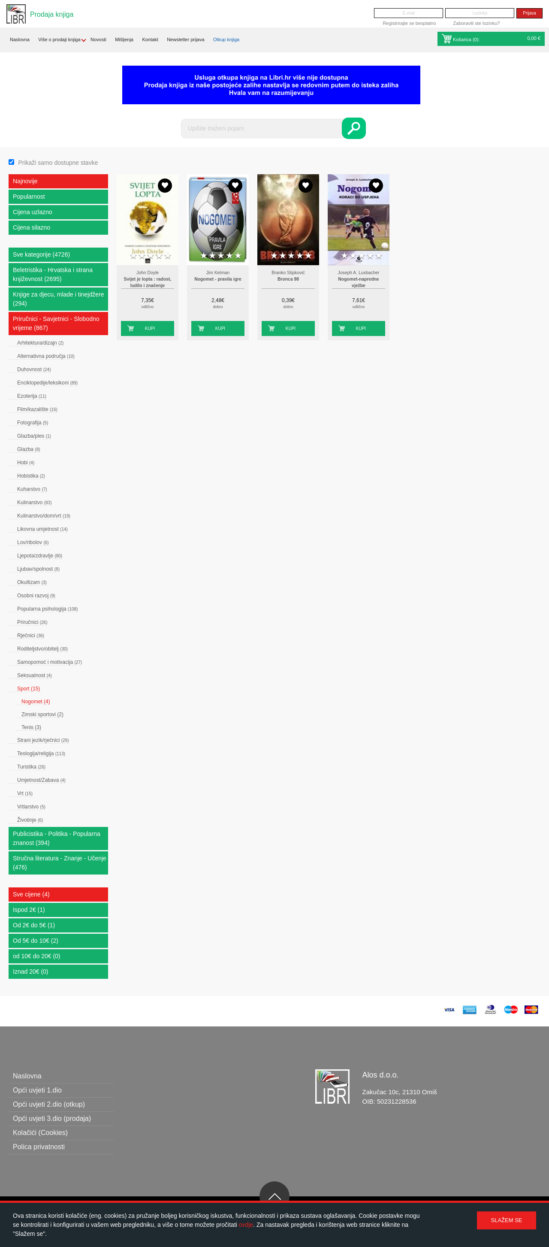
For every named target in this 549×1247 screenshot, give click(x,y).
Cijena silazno (31, 227)
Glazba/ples (34, 436)
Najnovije (25, 181)
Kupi (150, 328)
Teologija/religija (41, 754)
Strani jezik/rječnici (43, 740)
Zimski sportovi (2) (42, 714)
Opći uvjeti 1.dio (37, 1090)
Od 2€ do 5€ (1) (34, 925)
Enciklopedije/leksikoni (47, 383)
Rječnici (30, 636)
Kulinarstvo (34, 502)
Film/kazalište (37, 409)
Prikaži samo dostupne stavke (58, 162)
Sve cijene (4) (31, 894)
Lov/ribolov (33, 542)
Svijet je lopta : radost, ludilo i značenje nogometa (148, 286)
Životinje (30, 820)
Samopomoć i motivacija (49, 662)
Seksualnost (34, 675)
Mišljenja (124, 39)
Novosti (98, 39)
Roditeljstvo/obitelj (42, 649)
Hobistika (31, 476)
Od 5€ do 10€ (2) (35, 940)
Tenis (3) (31, 727)
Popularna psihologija (47, 609)
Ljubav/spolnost (38, 569)
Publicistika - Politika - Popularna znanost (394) (56, 838)
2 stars (142, 256)
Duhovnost (34, 369)
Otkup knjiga (226, 39)
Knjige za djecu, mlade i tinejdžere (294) (58, 299)
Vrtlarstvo (31, 807)
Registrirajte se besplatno (409, 23)
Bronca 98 (288, 279)
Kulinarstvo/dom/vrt (43, 516)
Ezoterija (31, 396)
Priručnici (32, 622)
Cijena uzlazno (32, 212)
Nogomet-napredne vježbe (358, 282)
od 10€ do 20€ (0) (36, 956)
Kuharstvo (32, 489)
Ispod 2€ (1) (29, 909)
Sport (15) (28, 689)
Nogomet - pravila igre (217, 279)
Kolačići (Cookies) (40, 1132)
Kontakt (150, 39)
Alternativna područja (46, 356)
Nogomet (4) (35, 702)
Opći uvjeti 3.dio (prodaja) (52, 1118)
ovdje (246, 1224)
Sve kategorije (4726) (41, 254)
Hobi (25, 463)
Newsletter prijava (185, 39)
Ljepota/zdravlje (39, 556)
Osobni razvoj (36, 596)
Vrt (25, 793)
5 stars (167, 256)
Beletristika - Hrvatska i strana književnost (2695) (53, 274)
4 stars (159, 256)
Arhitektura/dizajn (40, 343)
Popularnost (29, 196)
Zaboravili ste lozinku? (476, 23)
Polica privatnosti (39, 1146)
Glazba (28, 449)
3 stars (150, 256)
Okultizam (32, 582)
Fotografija (32, 423)
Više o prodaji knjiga (59, 39)
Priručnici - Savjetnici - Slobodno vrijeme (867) (56, 323)
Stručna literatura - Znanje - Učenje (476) (59, 863)
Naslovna (20, 39)
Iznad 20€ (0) (30, 971)
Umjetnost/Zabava (41, 780)
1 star (133, 256)
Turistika (31, 767)
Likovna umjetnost (42, 529)
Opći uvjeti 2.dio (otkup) (49, 1104)
